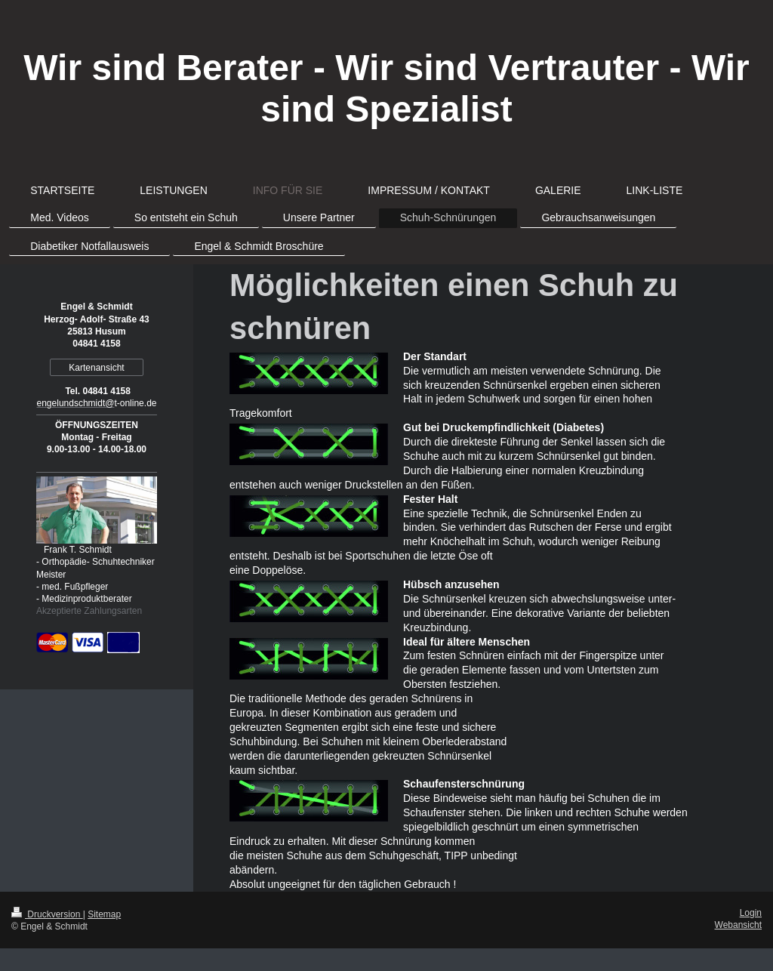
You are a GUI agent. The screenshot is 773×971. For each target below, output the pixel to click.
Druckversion (47, 914)
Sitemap (104, 914)
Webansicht (738, 925)
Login (751, 913)
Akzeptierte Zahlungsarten (89, 611)
